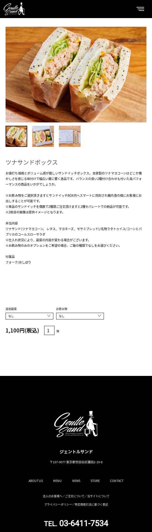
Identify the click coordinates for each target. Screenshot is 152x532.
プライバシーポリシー (58, 504)
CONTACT (116, 481)
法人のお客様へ (52, 496)
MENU (57, 481)
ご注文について (74, 496)
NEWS (76, 481)
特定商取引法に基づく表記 (91, 504)
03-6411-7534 (76, 523)
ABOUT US (36, 481)
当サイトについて (98, 496)
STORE (95, 481)
